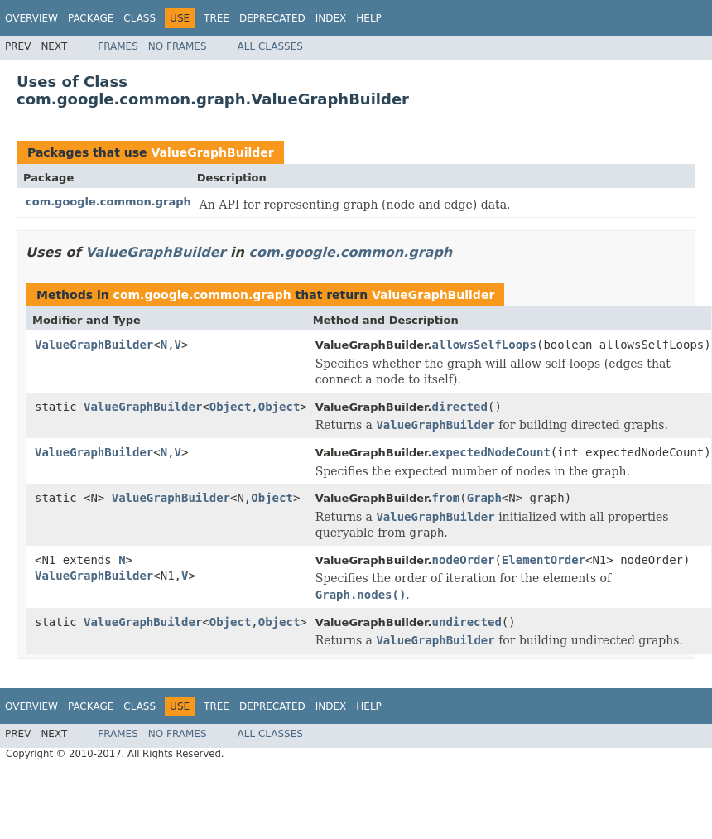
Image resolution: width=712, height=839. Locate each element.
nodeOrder (463, 560)
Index (331, 18)
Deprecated (272, 18)
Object (230, 406)
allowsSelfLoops (484, 344)
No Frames (177, 46)
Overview (31, 18)
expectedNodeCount (491, 452)
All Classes (270, 46)
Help (369, 18)
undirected (467, 622)
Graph (484, 497)
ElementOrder (543, 560)
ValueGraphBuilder (212, 152)
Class (139, 18)
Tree (216, 18)
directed (460, 406)
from (446, 497)
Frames (118, 46)
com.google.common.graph (108, 201)
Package (90, 18)
